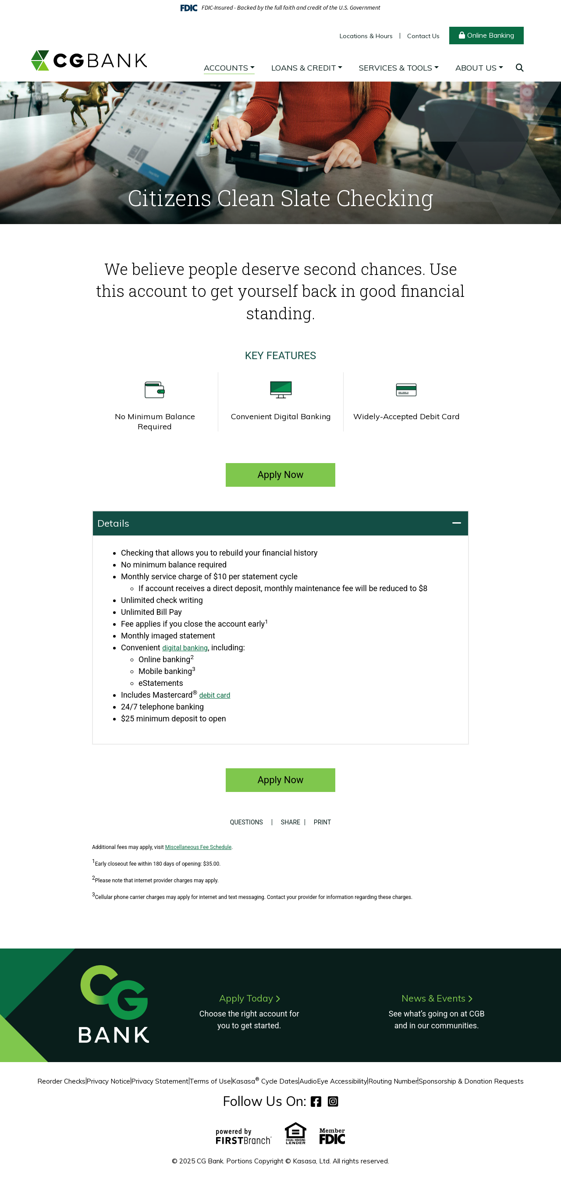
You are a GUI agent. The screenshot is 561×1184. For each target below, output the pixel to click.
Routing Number (393, 1081)
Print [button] (324, 822)
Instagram (333, 1101)
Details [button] (113, 523)
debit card (216, 694)
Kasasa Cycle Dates (265, 1081)
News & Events (433, 998)
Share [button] (288, 822)
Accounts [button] (226, 68)
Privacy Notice (108, 1081)
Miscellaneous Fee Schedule (198, 847)
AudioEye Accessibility (333, 1081)
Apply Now (280, 474)
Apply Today (246, 998)
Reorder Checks (61, 1081)
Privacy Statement (159, 1081)
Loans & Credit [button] (303, 68)
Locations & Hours (366, 36)
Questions (244, 822)
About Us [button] (476, 68)
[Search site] (520, 68)
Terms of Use (210, 1081)
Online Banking (490, 35)
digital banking (187, 647)
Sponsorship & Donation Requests (471, 1081)
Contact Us (423, 36)
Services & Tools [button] (395, 68)
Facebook (316, 1101)
